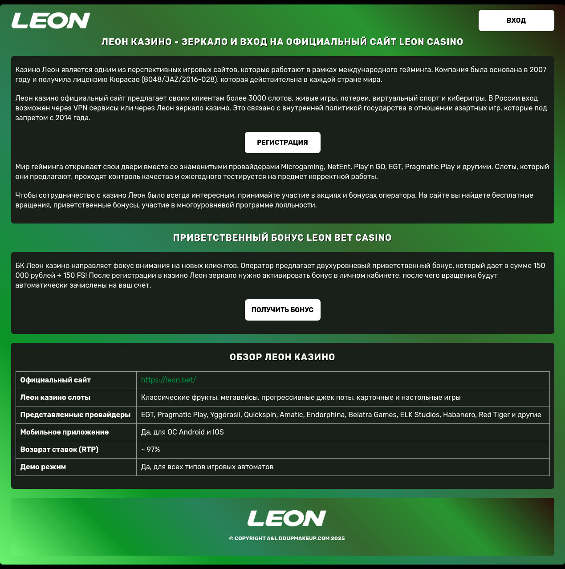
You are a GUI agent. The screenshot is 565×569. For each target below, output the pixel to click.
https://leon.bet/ (168, 380)
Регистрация (282, 142)
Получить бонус (282, 310)
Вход (516, 20)
